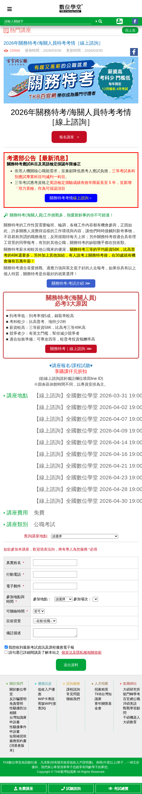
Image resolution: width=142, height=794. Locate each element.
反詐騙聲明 (18, 700)
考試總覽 (118, 788)
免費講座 (23, 788)
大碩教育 (130, 723)
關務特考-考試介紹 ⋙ (71, 283)
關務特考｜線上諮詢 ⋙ (71, 349)
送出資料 (71, 666)
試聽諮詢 (71, 788)
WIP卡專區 (46, 700)
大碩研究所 (131, 691)
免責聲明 (16, 705)
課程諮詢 (73, 691)
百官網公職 (131, 700)
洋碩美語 (130, 705)
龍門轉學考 (131, 695)
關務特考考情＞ (71, 198)
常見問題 (73, 695)
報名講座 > (69, 137)
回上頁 (130, 30)
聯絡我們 (73, 700)
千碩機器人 (131, 719)
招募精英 (101, 691)
